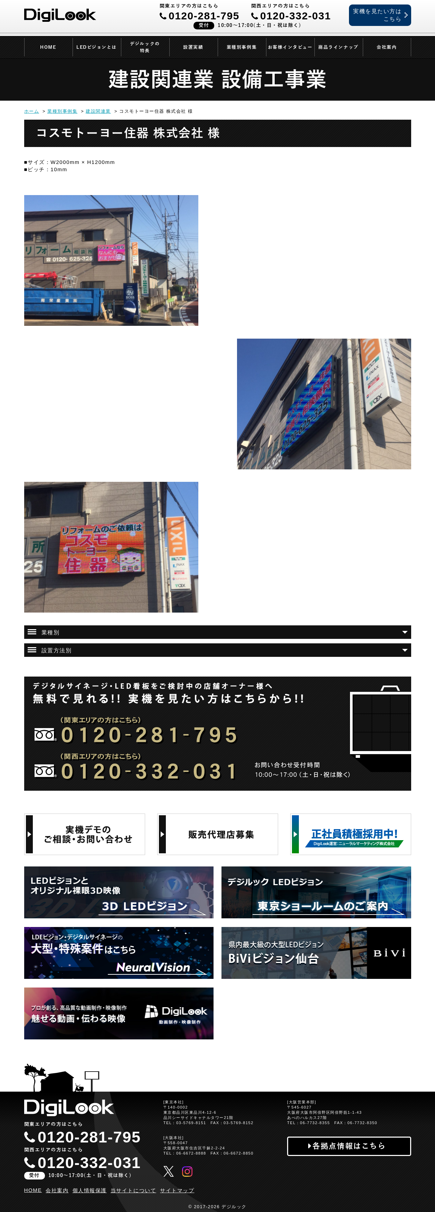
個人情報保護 (90, 1190)
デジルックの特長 (145, 47)
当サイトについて (133, 1190)
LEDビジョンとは (96, 47)
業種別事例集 (242, 47)
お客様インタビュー (290, 47)
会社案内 (387, 47)
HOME (48, 47)
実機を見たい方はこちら (377, 15)
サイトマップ (177, 1190)
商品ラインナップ (338, 47)
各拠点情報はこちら (349, 1146)
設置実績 (193, 47)
